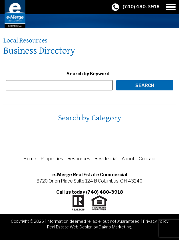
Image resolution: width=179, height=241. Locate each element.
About (128, 158)
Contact (147, 158)
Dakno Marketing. (115, 226)
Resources (78, 158)
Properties (52, 158)
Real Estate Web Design (69, 226)
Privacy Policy (155, 221)
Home (29, 158)
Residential (105, 158)
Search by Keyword (88, 73)
